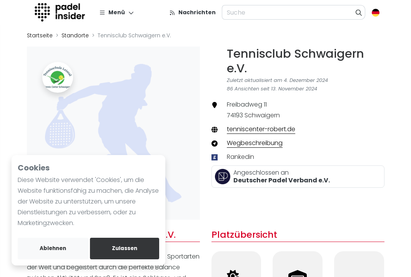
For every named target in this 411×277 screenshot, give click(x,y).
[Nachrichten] (192, 12)
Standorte (75, 35)
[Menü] (117, 12)
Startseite (40, 35)
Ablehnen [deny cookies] (53, 248)
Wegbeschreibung (255, 142)
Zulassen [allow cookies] (124, 248)
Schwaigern (262, 115)
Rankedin (240, 156)
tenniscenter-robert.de (261, 129)
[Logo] (61, 12)
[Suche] (359, 12)
